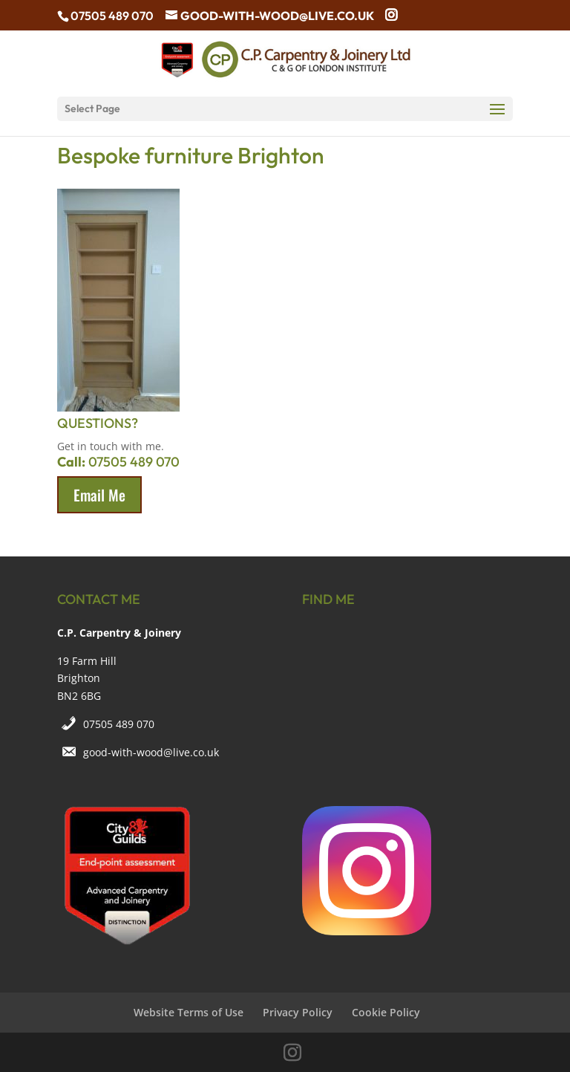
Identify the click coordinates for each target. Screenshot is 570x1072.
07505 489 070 (118, 724)
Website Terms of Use (188, 1012)
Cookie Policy (386, 1012)
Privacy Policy (297, 1012)
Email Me (99, 495)
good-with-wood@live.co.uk (151, 752)
